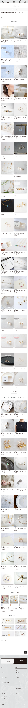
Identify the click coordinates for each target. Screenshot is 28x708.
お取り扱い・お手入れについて (6, 674)
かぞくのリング (18, 669)
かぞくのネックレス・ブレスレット (21, 674)
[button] (1, 599)
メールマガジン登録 (4, 695)
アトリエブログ (18, 695)
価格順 (23, 19)
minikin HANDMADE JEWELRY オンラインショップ (8, 12)
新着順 (25, 19)
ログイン (3, 690)
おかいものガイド (4, 676)
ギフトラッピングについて (5, 669)
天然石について (4, 671)
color (19, 12)
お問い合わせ (3, 679)
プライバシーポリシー (5, 700)
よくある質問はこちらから (5, 681)
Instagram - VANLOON (19, 690)
